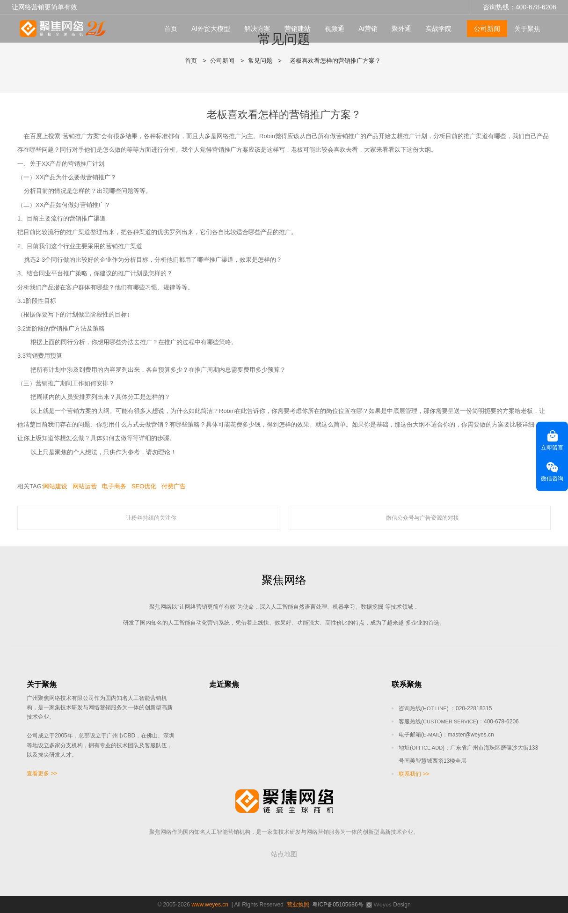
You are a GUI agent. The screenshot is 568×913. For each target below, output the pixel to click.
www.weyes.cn (209, 904)
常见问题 (260, 60)
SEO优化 (143, 486)
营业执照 (298, 904)
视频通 (334, 28)
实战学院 (438, 28)
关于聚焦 (527, 28)
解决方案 (257, 28)
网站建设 (55, 486)
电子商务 (114, 486)
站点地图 (284, 854)
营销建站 (297, 28)
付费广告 (173, 486)
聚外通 (401, 28)
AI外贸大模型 (210, 28)
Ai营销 (367, 28)
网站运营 (85, 486)
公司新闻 (487, 28)
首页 (170, 28)
